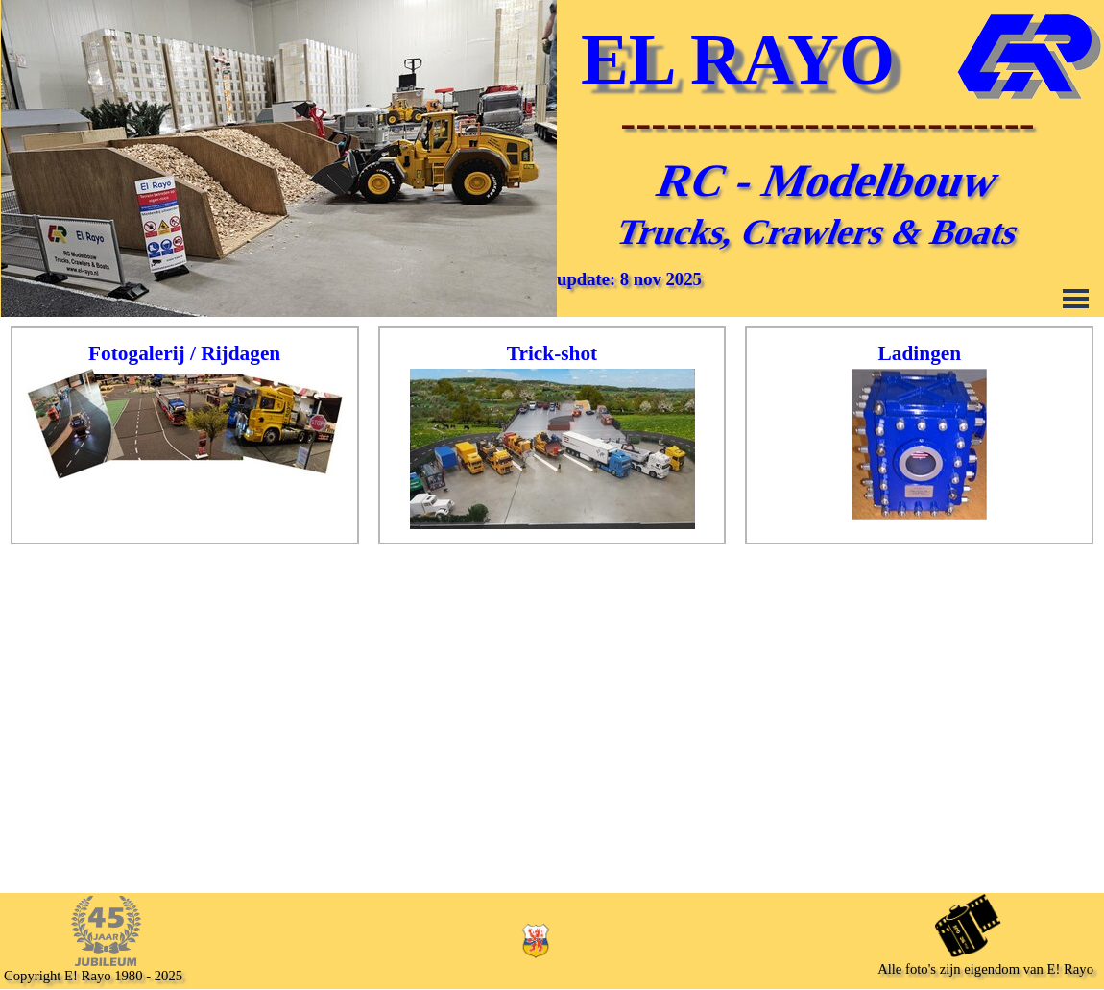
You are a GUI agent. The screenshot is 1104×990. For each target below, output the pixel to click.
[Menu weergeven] (1075, 298)
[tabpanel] (185, 410)
